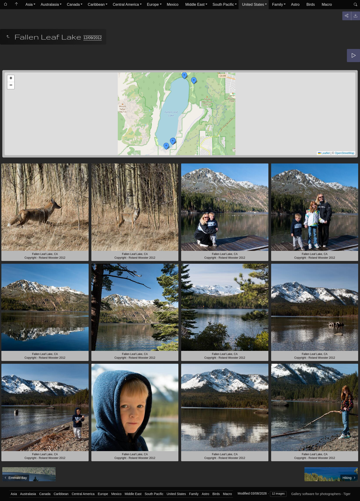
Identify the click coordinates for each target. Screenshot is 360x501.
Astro (295, 4)
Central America (126, 4)
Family (277, 4)
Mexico (173, 4)
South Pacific (223, 4)
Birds (311, 4)
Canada (73, 4)
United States (253, 4)
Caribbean (96, 4)
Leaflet (324, 153)
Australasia (50, 4)
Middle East (195, 4)
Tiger (346, 494)
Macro (327, 4)
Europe (153, 4)
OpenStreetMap (344, 153)
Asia (29, 4)
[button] (194, 80)
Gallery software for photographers (316, 494)
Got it (235, 490)
